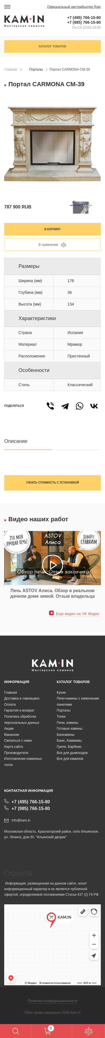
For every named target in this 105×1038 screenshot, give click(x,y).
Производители (16, 753)
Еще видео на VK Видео (74, 614)
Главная (10, 69)
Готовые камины (70, 729)
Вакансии (11, 735)
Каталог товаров (52, 46)
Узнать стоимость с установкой (52, 482)
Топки (61, 717)
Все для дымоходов (72, 753)
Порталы (36, 69)
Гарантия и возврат (19, 710)
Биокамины (66, 735)
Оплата (10, 705)
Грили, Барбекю (69, 747)
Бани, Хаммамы (69, 741)
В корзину (52, 229)
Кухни (61, 693)
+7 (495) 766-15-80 (84, 17)
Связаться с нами (18, 741)
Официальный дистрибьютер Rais (74, 7)
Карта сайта (13, 747)
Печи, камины (67, 723)
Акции (9, 729)
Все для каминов (70, 759)
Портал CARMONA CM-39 (70, 69)
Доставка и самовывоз (21, 698)
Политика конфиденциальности (52, 1001)
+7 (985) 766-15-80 (84, 22)
